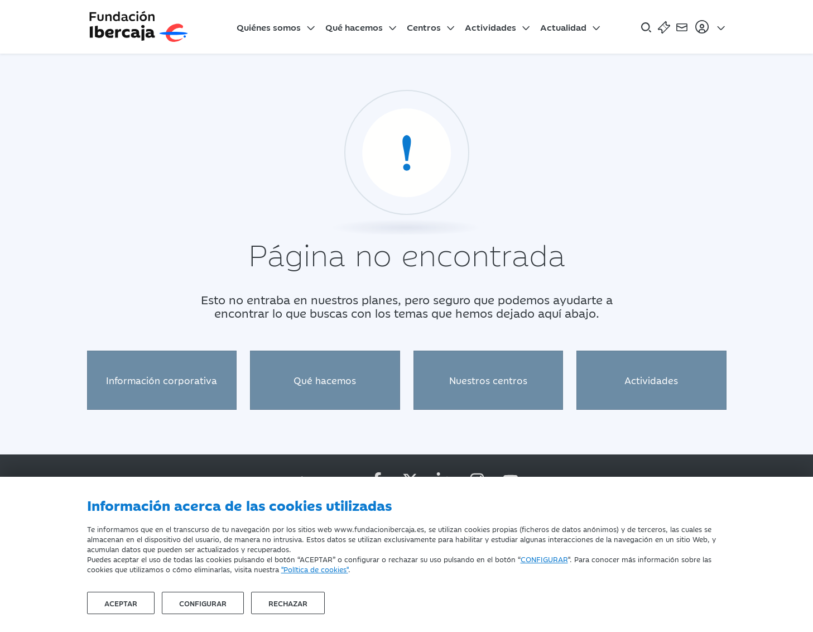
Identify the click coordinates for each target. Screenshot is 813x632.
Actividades (490, 27)
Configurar (203, 603)
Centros (424, 27)
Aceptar (120, 603)
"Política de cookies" (314, 569)
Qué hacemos (354, 27)
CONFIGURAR (544, 559)
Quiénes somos (269, 27)
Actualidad (563, 27)
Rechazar (287, 603)
